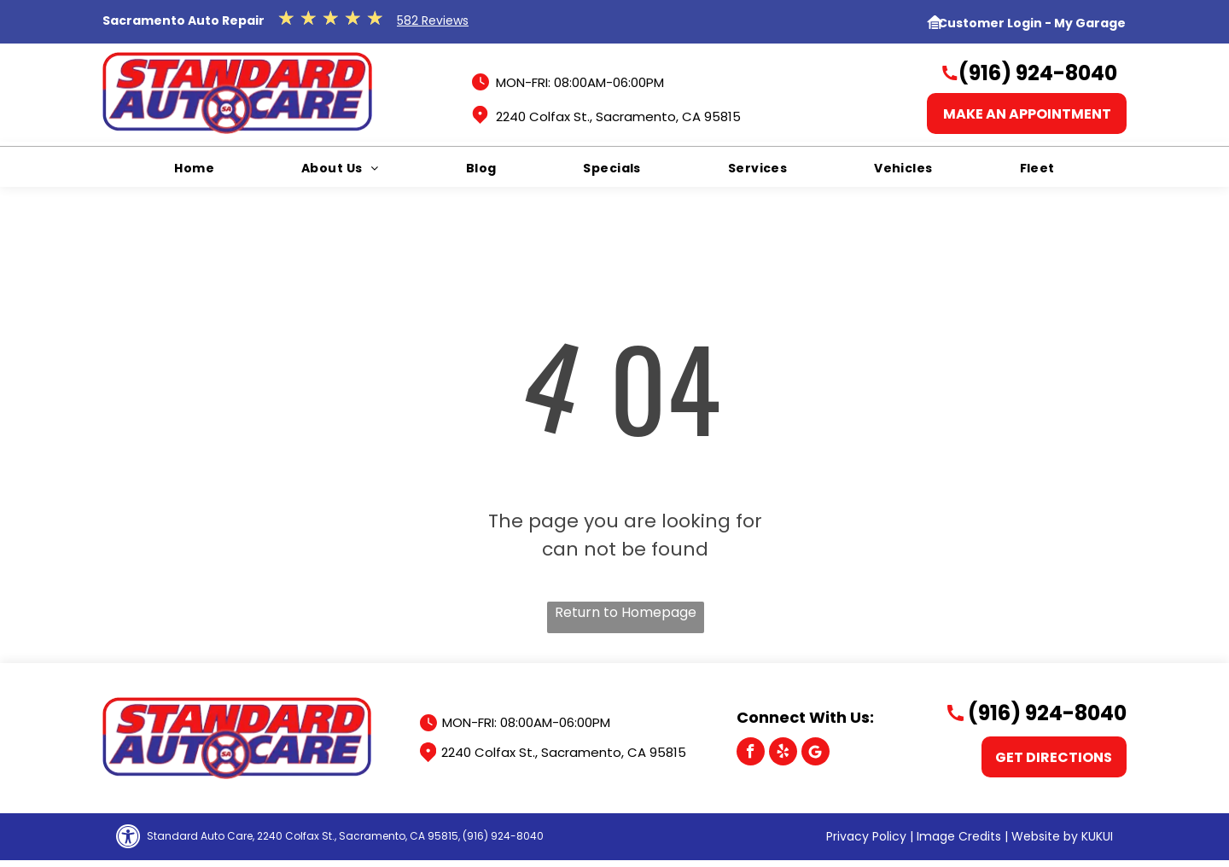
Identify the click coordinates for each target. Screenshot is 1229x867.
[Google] (815, 753)
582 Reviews (433, 20)
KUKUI (1097, 836)
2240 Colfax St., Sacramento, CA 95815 (618, 116)
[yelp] (783, 753)
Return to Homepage (625, 612)
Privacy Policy (866, 836)
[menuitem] (194, 168)
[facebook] (751, 753)
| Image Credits (955, 836)
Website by (1044, 836)
